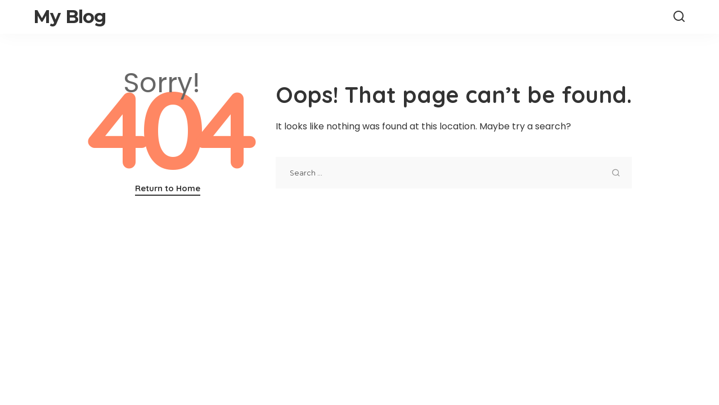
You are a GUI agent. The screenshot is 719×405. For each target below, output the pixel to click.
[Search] (679, 17)
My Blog (69, 17)
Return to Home (167, 188)
